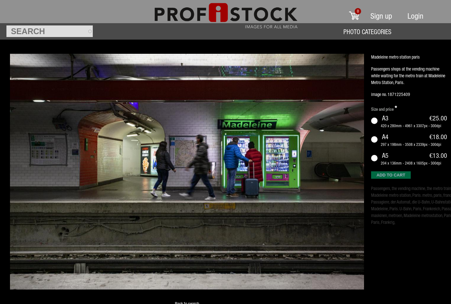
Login (415, 16)
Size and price (384, 108)
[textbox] (49, 31)
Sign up (381, 16)
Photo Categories (367, 31)
